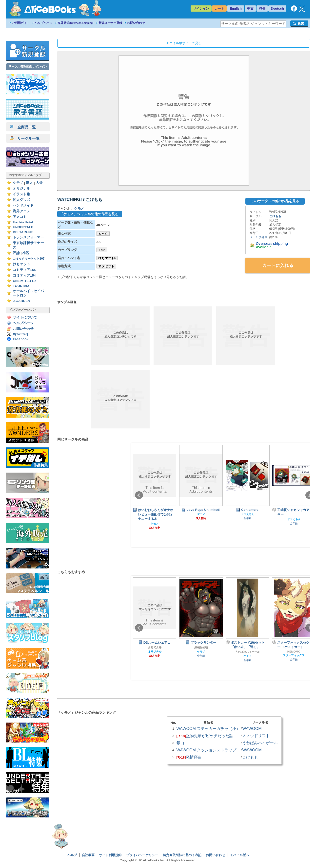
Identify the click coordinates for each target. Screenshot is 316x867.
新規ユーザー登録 (110, 23)
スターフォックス (294, 655)
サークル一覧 (25, 138)
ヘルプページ (43, 23)
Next (309, 495)
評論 (16, 253)
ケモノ (18, 183)
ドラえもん (247, 514)
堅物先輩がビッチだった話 (209, 735)
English (236, 8)
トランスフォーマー (28, 237)
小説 (25, 253)
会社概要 (88, 855)
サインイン (201, 8)
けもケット (21, 264)
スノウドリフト (256, 735)
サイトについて (25, 317)
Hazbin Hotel (23, 222)
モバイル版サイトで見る (183, 43)
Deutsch (277, 8)
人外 (39, 183)
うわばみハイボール (247, 651)
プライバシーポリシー (142, 855)
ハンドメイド (23, 205)
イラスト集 (21, 194)
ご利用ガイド (21, 23)
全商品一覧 (23, 127)
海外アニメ (21, 211)
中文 (250, 8)
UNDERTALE (23, 227)
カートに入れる (277, 265)
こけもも (275, 216)
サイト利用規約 (110, 855)
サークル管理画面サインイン (27, 66)
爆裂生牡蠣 (201, 647)
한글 (262, 8)
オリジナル (21, 188)
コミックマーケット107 (28, 258)
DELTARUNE (23, 232)
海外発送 (76, 23)
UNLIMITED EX (25, 281)
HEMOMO (293, 651)
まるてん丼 (154, 647)
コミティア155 (24, 270)
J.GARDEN (21, 301)
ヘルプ (72, 855)
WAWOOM (251, 728)
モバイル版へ (239, 855)
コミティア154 (24, 275)
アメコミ (20, 217)
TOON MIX (21, 286)
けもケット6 (107, 258)
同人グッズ (21, 200)
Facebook (20, 339)
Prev (139, 495)
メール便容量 (258, 237)
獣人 (29, 183)
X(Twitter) (20, 334)
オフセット (106, 266)
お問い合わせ (136, 23)
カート (219, 8)
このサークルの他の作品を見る (275, 201)
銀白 (180, 743)
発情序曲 (194, 757)
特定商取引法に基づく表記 (182, 855)
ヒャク (103, 233)
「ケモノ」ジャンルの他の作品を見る (89, 214)
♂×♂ (101, 250)
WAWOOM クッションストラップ (207, 750)
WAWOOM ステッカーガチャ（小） (208, 728)
